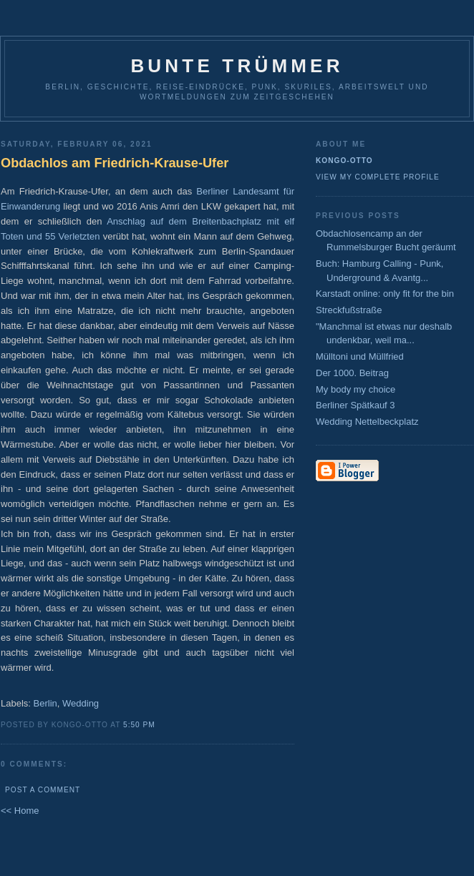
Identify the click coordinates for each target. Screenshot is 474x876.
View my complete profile (378, 177)
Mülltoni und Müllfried (360, 356)
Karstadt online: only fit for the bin (385, 293)
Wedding (80, 703)
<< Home (20, 810)
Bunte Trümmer (236, 66)
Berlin (45, 703)
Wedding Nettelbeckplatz (367, 421)
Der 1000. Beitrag (352, 373)
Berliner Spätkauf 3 (355, 405)
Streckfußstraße (349, 310)
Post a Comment (42, 790)
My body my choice (355, 389)
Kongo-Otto (344, 160)
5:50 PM (139, 725)
